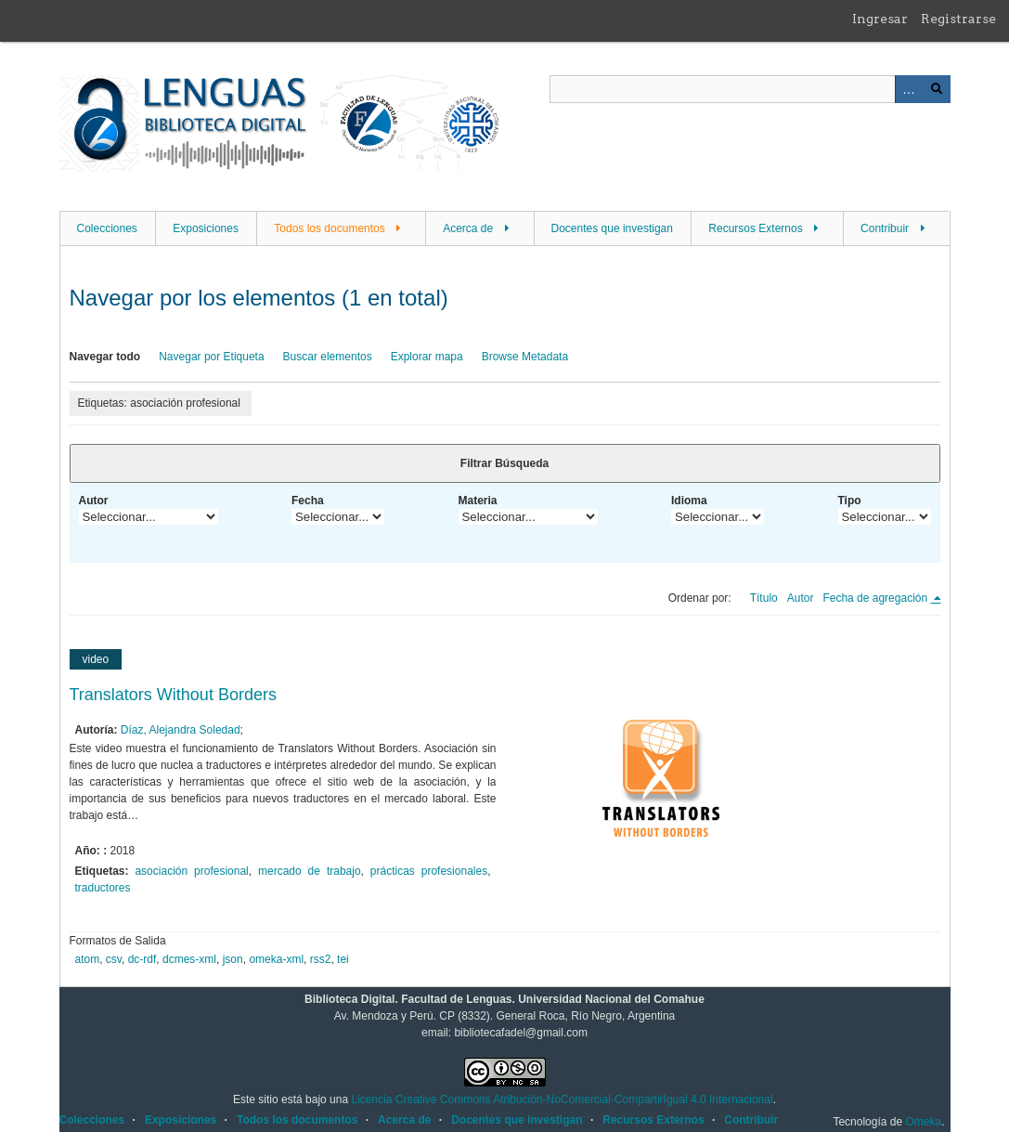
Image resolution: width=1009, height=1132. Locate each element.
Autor (94, 500)
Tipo (849, 500)
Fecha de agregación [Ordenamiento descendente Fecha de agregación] (876, 598)
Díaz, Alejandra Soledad (180, 729)
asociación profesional (191, 871)
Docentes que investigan (612, 228)
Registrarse (958, 18)
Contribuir (884, 228)
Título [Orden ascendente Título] (764, 598)
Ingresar (880, 18)
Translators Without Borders (173, 694)
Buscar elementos (327, 356)
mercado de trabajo (309, 871)
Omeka (923, 1121)
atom (87, 959)
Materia (478, 500)
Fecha (307, 500)
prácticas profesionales (428, 871)
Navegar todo (105, 356)
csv (114, 959)
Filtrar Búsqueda (504, 463)
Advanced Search (909, 89)
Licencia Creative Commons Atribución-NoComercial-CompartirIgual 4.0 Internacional (561, 1099)
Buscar (937, 89)
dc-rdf (142, 959)
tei (343, 959)
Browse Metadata (525, 356)
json (233, 959)
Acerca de (468, 228)
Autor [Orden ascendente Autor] (800, 598)
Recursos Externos (755, 228)
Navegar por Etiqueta (211, 356)
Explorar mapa (427, 356)
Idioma (689, 500)
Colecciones (107, 228)
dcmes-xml (189, 959)
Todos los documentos (329, 228)
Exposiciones (206, 228)
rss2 (320, 959)
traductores (103, 887)
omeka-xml (276, 959)
